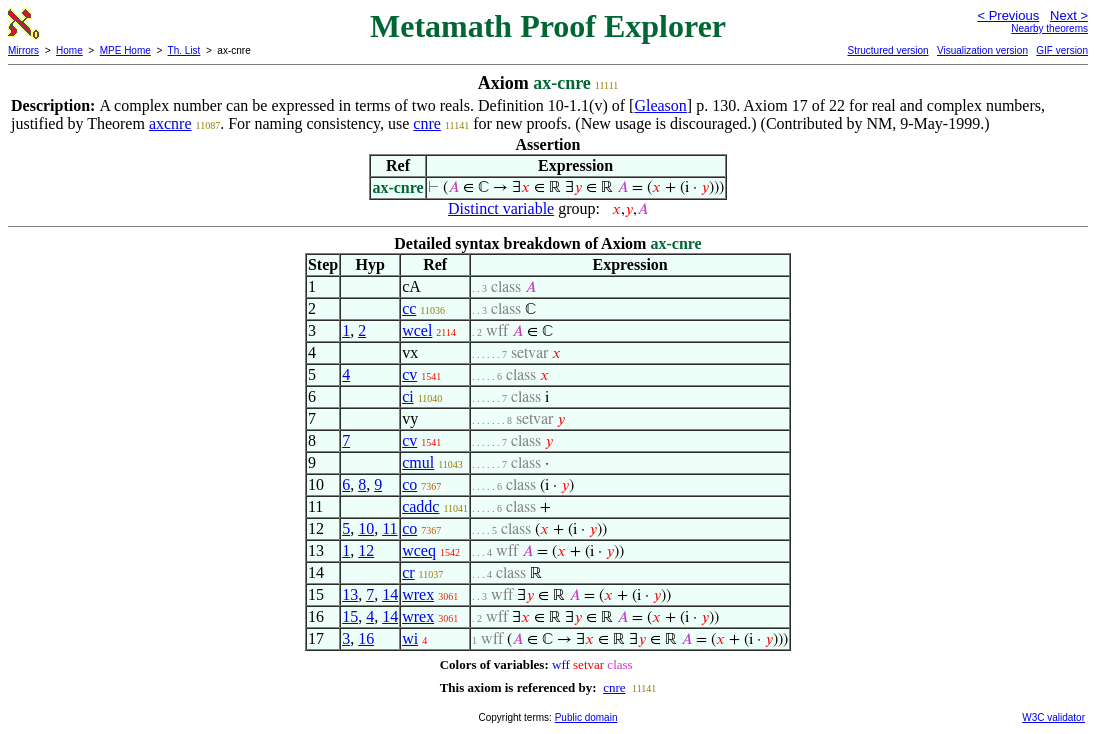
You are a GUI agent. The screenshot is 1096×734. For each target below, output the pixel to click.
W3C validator (1053, 717)
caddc (420, 506)
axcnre (170, 123)
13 (350, 594)
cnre (427, 123)
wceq (419, 550)
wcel (417, 330)
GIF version (1062, 50)
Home (69, 50)
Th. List (184, 50)
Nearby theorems (1049, 28)
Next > (1069, 15)
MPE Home (125, 50)
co (409, 484)
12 (366, 550)
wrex (418, 594)
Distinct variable (501, 208)
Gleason (660, 105)
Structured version (887, 50)
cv (409, 374)
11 (389, 528)
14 (390, 594)
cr (408, 572)
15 (350, 616)
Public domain (586, 717)
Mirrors (23, 50)
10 (366, 528)
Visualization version (982, 50)
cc (409, 308)
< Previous (1008, 15)
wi (410, 638)
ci (408, 396)
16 (366, 638)
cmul (418, 462)
